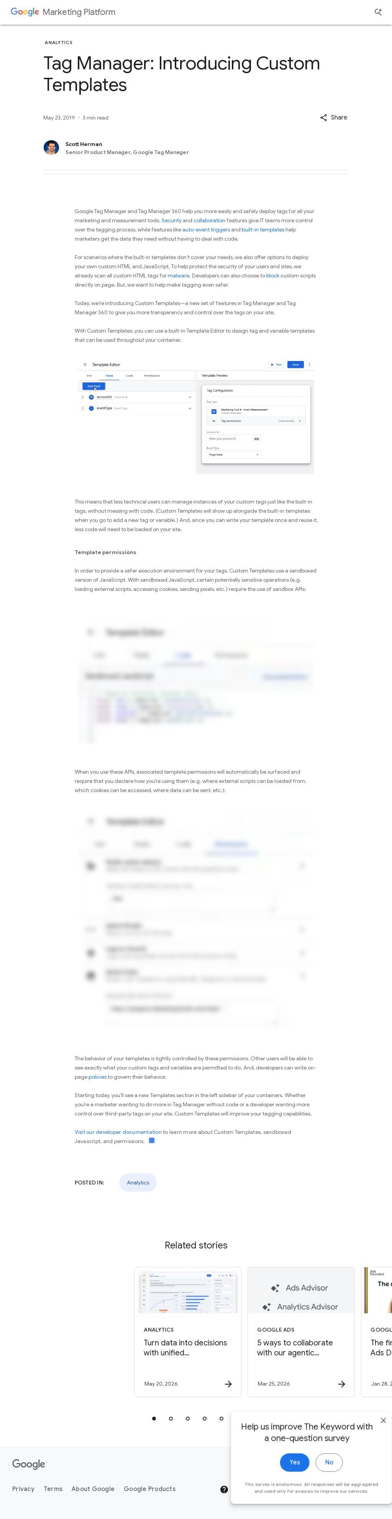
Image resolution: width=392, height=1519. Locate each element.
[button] (333, 117)
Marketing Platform (79, 12)
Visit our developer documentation (119, 1132)
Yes (279, 1480)
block (272, 275)
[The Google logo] (28, 1464)
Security (172, 220)
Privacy (23, 1489)
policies (98, 1076)
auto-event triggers (206, 229)
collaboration (209, 220)
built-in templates (263, 229)
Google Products (149, 1489)
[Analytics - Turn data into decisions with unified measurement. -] (138, 1332)
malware (178, 275)
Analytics (138, 1182)
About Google (93, 1489)
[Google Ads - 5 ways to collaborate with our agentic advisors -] (252, 1332)
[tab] (154, 1418)
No (314, 1480)
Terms (53, 1489)
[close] (368, 1438)
